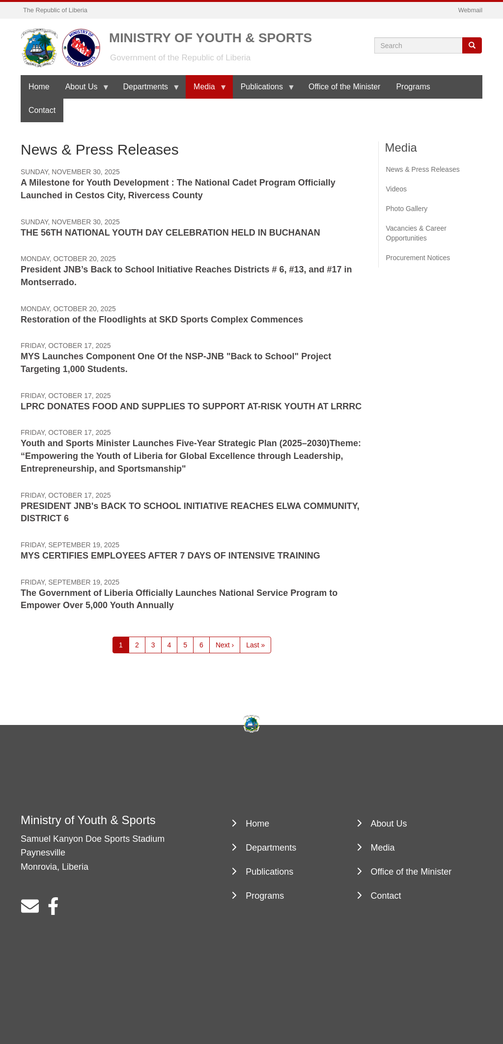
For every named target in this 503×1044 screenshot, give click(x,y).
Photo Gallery (407, 209)
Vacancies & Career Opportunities (416, 233)
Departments (147, 90)
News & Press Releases (423, 169)
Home (39, 86)
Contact (42, 110)
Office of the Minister (344, 86)
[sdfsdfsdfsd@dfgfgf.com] (30, 910)
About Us (83, 90)
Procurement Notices (418, 258)
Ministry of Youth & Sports (210, 36)
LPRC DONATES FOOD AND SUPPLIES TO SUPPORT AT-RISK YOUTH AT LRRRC (191, 406)
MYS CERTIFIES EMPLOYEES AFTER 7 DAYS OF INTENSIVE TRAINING (170, 556)
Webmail (470, 10)
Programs (413, 86)
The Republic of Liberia (55, 10)
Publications (264, 90)
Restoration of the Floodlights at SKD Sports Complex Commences (162, 319)
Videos (396, 189)
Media (206, 90)
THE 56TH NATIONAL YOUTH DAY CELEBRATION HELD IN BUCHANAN (170, 233)
